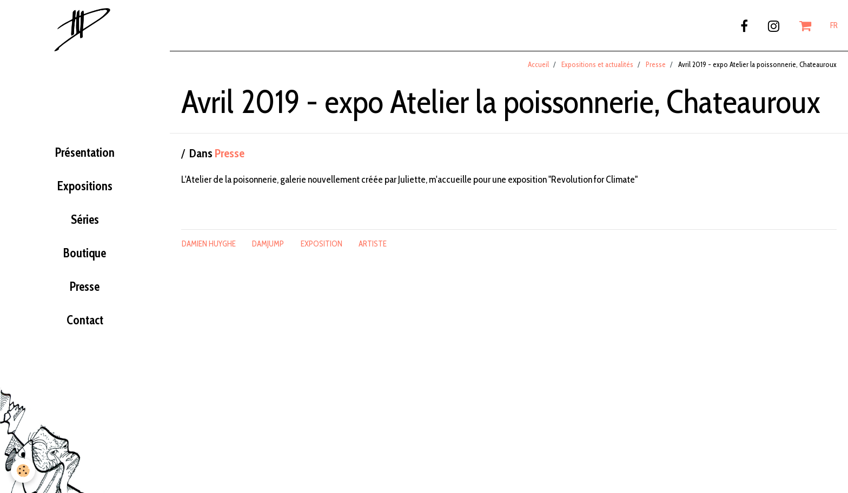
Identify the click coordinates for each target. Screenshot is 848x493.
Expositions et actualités (597, 64)
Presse (85, 286)
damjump (268, 244)
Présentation (85, 152)
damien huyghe (209, 244)
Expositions (84, 186)
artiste (373, 244)
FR (834, 25)
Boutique (84, 253)
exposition (321, 244)
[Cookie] (23, 470)
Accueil (538, 64)
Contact (85, 320)
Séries (85, 219)
